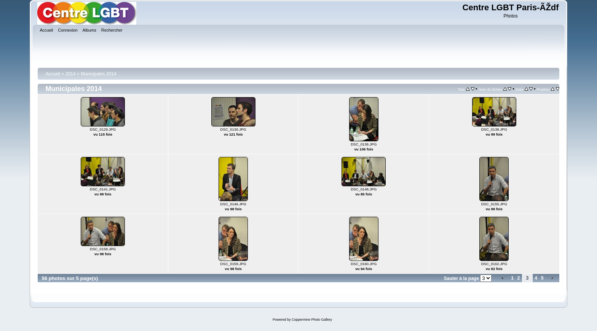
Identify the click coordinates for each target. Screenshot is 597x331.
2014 (70, 74)
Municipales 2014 (98, 74)
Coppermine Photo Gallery (312, 319)
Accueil (52, 74)
